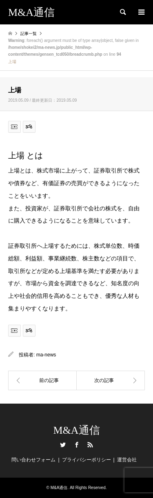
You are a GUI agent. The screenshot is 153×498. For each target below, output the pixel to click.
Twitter (63, 445)
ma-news (46, 355)
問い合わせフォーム (33, 460)
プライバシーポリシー (86, 460)
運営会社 (127, 460)
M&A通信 (76, 430)
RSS (90, 445)
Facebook (77, 445)
